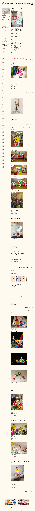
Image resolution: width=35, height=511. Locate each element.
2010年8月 (3, 152)
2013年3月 (3, 128)
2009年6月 (3, 163)
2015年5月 (3, 108)
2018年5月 (3, 80)
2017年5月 (3, 89)
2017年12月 (3, 84)
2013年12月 (3, 121)
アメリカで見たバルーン (4, 41)
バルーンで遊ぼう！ (4, 48)
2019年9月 (3, 70)
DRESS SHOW (21, 3)
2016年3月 (3, 100)
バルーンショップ (30, 307)
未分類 (32, 59)
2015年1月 (3, 111)
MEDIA (3, 31)
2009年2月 (3, 166)
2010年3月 (3, 156)
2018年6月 (3, 79)
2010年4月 (3, 155)
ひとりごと (31, 124)
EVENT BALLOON (4, 30)
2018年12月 (3, 76)
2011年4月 (3, 146)
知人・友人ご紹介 (4, 40)
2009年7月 (3, 162)
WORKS (19, 3)
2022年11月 (3, 59)
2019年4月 (3, 73)
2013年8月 (3, 124)
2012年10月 (3, 132)
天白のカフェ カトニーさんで (14, 247)
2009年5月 (3, 164)
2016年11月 (3, 94)
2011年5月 (3, 145)
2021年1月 (3, 61)
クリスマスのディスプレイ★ (18, 420)
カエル (12, 95)
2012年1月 (3, 139)
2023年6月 (3, 58)
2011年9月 (3, 142)
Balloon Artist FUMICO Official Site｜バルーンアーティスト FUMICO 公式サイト (8, 3)
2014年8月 (3, 115)
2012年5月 (3, 136)
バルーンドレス (30, 92)
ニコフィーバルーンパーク (14, 306)
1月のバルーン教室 (15, 218)
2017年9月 (3, 86)
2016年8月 (3, 96)
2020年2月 (3, 66)
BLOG (32, 3)
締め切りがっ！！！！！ (17, 63)
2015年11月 (3, 103)
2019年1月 (3, 75)
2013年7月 (3, 125)
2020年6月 (3, 63)
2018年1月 (3, 83)
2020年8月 (3, 62)
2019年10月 (3, 69)
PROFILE (28, 3)
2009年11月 (3, 159)
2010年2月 (3, 157)
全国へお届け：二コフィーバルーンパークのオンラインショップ (18, 58)
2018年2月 (3, 82)
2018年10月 (3, 77)
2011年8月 (3, 143)
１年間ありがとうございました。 (19, 9)
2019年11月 (3, 68)
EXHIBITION (25, 3)
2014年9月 (3, 114)
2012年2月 (3, 138)
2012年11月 (3, 131)
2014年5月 (3, 117)
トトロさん (3, 52)
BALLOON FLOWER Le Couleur (5, 27)
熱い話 (3, 51)
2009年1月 (3, 167)
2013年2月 (3, 129)
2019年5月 (3, 72)
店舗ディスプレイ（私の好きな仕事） (6, 44)
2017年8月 (3, 87)
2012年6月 (3, 135)
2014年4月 (3, 118)
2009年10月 (3, 160)
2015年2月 (3, 110)
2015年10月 (3, 104)
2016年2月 (3, 101)
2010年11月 (3, 150)
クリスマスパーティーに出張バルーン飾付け (21, 128)
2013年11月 (3, 122)
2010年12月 (3, 149)
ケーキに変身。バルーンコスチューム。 (20, 461)
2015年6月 (3, 107)
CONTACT (32, 4)
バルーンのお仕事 (30, 59)
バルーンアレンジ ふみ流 (4, 45)
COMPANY (30, 3)
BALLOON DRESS (4, 26)
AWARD (17, 3)
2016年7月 (3, 97)
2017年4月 (3, 90)
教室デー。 (13, 390)
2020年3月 (3, 65)
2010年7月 (3, 153)
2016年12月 (3, 93)
